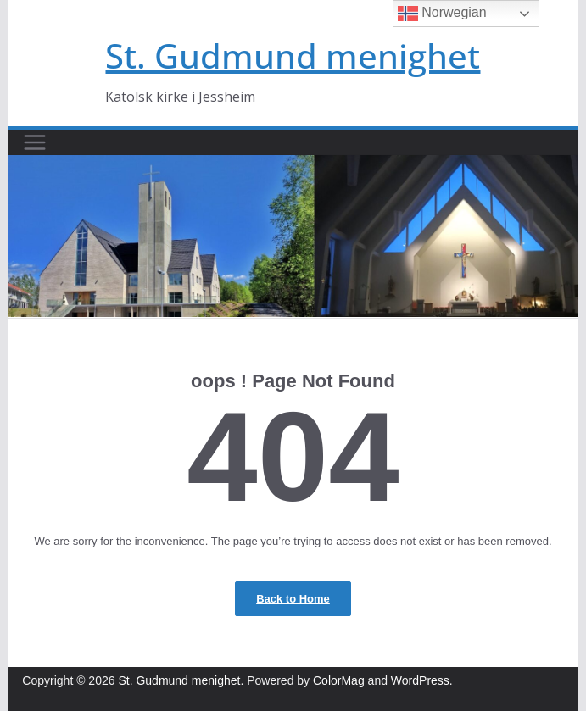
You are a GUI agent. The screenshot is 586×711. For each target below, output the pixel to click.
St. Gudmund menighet (292, 55)
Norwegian (442, 13)
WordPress (420, 680)
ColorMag (339, 680)
